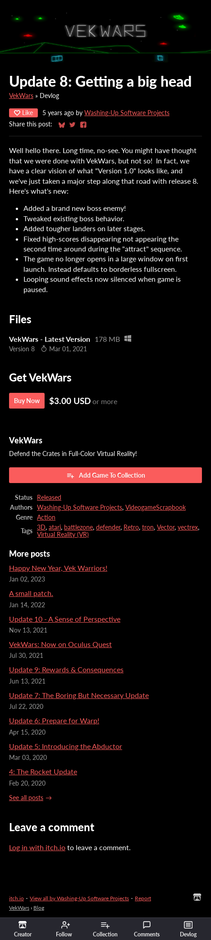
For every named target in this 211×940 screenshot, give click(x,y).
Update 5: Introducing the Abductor (65, 746)
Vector (165, 527)
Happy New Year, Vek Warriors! (58, 567)
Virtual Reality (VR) (63, 534)
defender (108, 527)
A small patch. (31, 593)
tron (148, 527)
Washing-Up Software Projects (127, 112)
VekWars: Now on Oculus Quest (60, 644)
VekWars (21, 95)
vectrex (188, 527)
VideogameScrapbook (155, 507)
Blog (38, 907)
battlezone (78, 527)
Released (49, 497)
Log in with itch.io (37, 847)
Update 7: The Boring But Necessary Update (79, 695)
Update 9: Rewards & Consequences (66, 669)
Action (46, 517)
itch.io (16, 898)
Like (23, 112)
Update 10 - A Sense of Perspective (64, 618)
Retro (131, 527)
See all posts (26, 797)
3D (41, 527)
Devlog (188, 929)
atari (55, 527)
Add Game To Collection (105, 475)
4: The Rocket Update (43, 771)
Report (143, 898)
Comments (147, 929)
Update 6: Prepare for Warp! (54, 720)
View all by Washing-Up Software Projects (79, 898)
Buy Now (27, 401)
